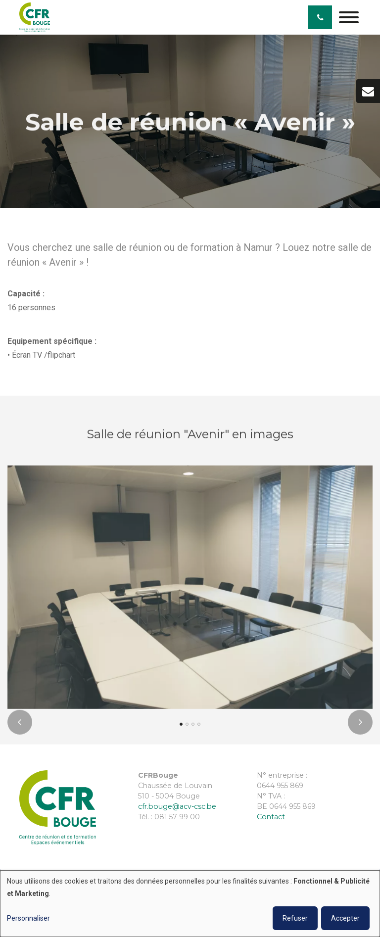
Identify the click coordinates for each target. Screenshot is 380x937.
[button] (181, 727)
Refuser (295, 918)
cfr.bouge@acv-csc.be (177, 806)
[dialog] (190, 903)
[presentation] (19, 725)
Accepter (345, 918)
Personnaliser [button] (28, 918)
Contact (271, 816)
